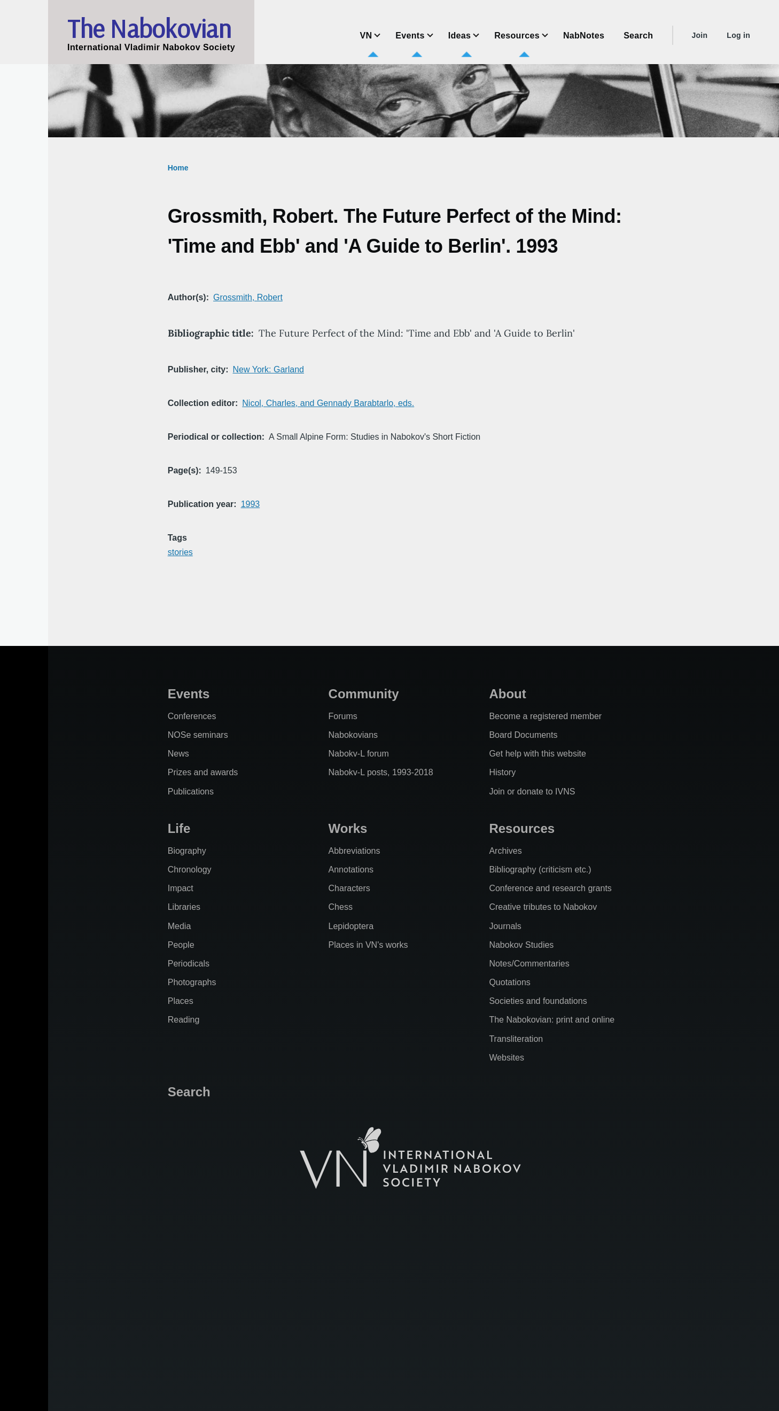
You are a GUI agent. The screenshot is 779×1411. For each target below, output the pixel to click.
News (178, 753)
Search (189, 1092)
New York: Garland (268, 369)
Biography (187, 850)
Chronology (190, 869)
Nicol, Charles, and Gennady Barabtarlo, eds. (328, 403)
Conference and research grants (550, 888)
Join (699, 35)
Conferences (192, 716)
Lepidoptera (351, 926)
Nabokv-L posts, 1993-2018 (381, 772)
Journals (505, 926)
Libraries (184, 906)
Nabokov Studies (521, 944)
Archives (505, 850)
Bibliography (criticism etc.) (540, 869)
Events (189, 694)
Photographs (192, 982)
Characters (349, 888)
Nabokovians (353, 734)
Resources (522, 828)
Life (179, 828)
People (181, 944)
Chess (341, 906)
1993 (250, 504)
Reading (184, 1019)
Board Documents (523, 734)
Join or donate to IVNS (532, 791)
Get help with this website (537, 753)
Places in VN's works (368, 944)
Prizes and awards (203, 772)
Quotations (509, 982)
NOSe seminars (198, 734)
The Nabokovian (149, 28)
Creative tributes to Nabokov (543, 906)
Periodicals (188, 963)
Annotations (351, 869)
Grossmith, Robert (248, 297)
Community (364, 694)
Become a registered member (545, 716)
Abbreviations (354, 850)
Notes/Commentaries (529, 963)
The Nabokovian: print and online (551, 1019)
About (507, 694)
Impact (180, 888)
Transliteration (516, 1038)
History (502, 772)
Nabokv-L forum (359, 753)
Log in (738, 35)
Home (178, 167)
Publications (191, 791)
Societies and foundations (538, 1000)
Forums (343, 716)
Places (180, 1000)
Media (179, 926)
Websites (506, 1057)
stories (180, 552)
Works (348, 828)
